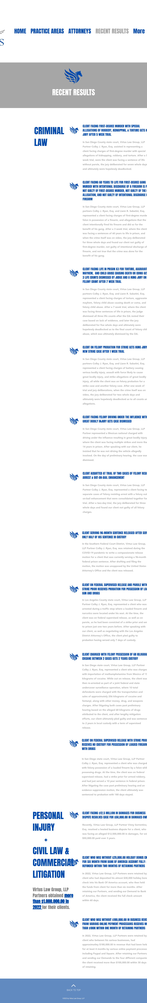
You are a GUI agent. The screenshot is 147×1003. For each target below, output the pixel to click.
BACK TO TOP (74, 990)
